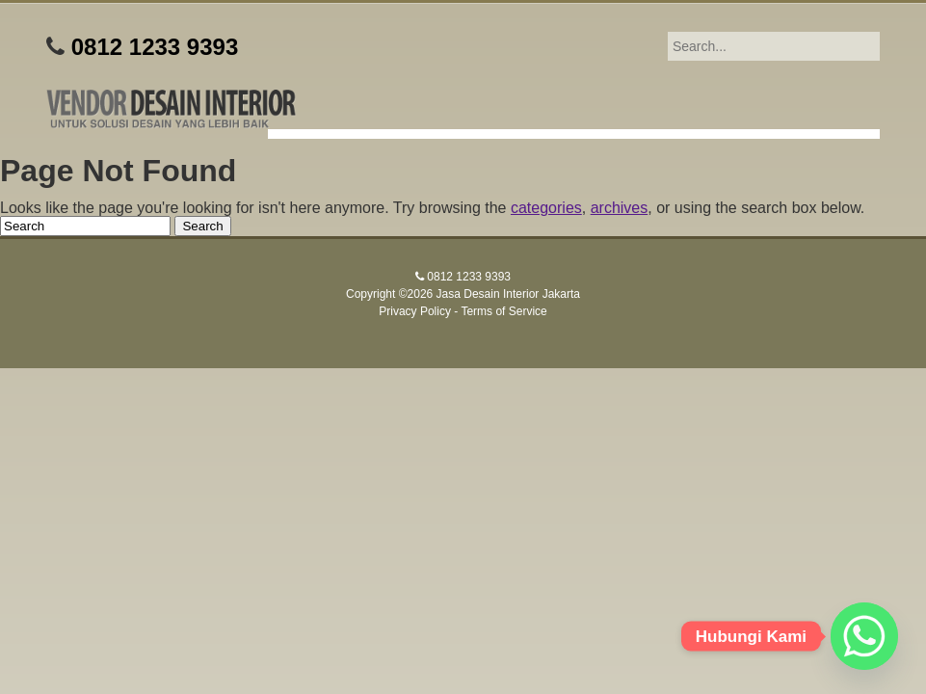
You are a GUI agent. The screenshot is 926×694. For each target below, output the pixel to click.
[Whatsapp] (864, 636)
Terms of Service (503, 311)
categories (546, 208)
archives (619, 208)
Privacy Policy (415, 311)
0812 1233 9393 (155, 47)
